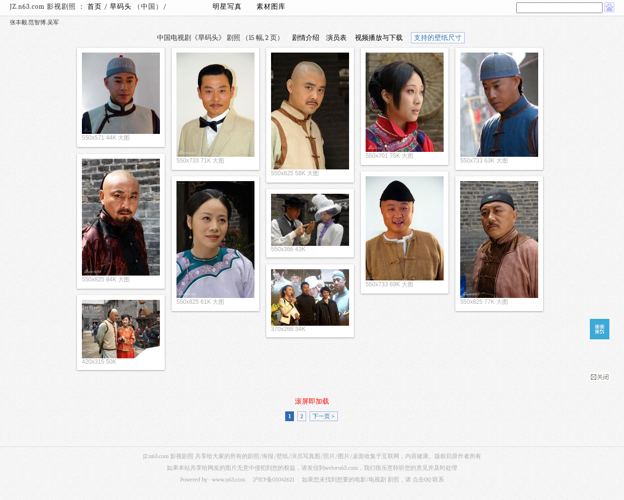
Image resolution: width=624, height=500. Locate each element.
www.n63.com (228, 479)
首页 (94, 6)
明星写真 (227, 6)
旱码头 (122, 6)
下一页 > (323, 416)
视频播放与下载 (379, 38)
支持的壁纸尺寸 (438, 38)
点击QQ (421, 479)
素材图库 (271, 6)
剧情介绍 (305, 38)
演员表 (336, 38)
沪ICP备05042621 (273, 479)
